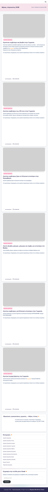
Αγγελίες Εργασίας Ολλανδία (9, 459)
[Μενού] (45, 1)
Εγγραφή (7, 481)
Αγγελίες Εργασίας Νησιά (8, 456)
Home (32, 7)
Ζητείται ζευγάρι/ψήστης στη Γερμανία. (16, 376)
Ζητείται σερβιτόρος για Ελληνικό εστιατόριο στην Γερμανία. (23, 311)
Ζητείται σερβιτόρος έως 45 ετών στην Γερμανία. (19, 111)
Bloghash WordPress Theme (37, 489)
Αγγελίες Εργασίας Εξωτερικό (9, 451)
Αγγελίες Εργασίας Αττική (8, 440)
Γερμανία (12, 48)
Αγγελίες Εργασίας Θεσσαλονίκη (10, 454)
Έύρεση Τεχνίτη (6, 462)
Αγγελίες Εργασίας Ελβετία (8, 448)
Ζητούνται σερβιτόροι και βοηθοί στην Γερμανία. (19, 42)
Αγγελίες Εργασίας (8, 39)
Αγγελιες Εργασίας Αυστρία (9, 443)
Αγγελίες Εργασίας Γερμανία (9, 446)
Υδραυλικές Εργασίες (7, 465)
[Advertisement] (24, 64)
